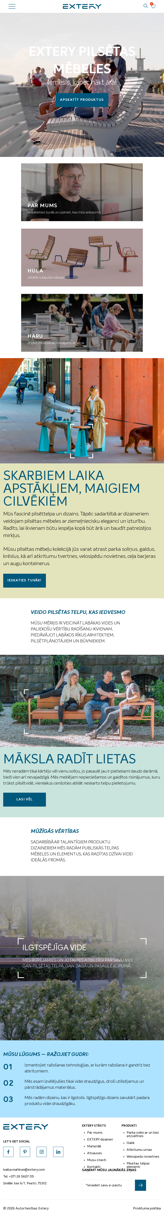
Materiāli (94, 1146)
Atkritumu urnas (139, 1149)
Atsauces (94, 1153)
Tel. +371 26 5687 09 (18, 1176)
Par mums (94, 1132)
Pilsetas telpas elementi (138, 1165)
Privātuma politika (147, 1208)
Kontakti (93, 1167)
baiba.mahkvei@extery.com (24, 1169)
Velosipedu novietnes (143, 1156)
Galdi (130, 1143)
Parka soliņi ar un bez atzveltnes (143, 1134)
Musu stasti (96, 1160)
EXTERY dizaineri (100, 1139)
